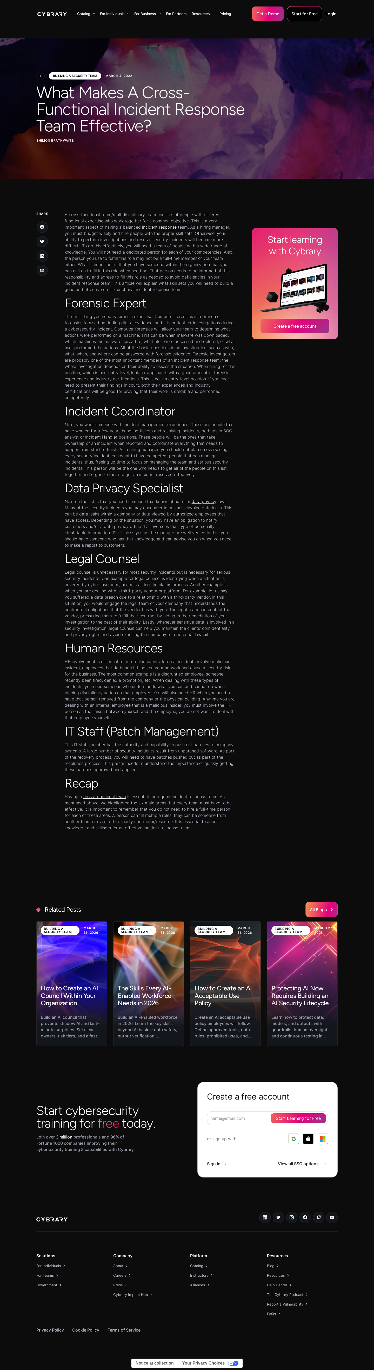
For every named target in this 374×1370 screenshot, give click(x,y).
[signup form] (267, 1118)
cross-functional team (104, 796)
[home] (52, 14)
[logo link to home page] (52, 1220)
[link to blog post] (72, 984)
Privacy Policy (50, 1330)
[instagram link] (292, 1217)
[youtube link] (332, 1217)
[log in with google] (294, 1139)
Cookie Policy (85, 1330)
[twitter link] (278, 1217)
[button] (86, 14)
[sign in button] (219, 1163)
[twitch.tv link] (318, 1217)
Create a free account (294, 326)
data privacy (204, 501)
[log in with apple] (308, 1139)
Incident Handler (101, 437)
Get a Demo (267, 13)
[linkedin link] (265, 1217)
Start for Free (304, 13)
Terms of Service (124, 1330)
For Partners (176, 13)
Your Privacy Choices (203, 1363)
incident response (159, 227)
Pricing (225, 13)
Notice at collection (155, 1363)
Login (331, 13)
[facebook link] (305, 1217)
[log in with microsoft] (323, 1139)
